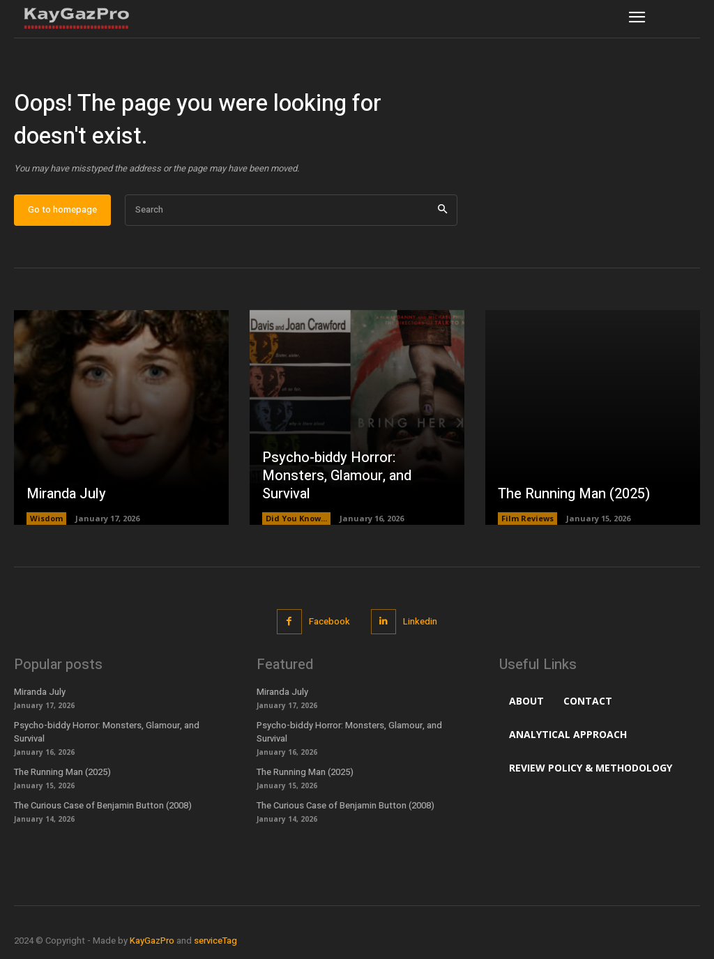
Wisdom (46, 518)
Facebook (329, 621)
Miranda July (66, 494)
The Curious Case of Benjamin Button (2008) (103, 805)
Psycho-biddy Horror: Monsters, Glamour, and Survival (336, 475)
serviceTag (215, 940)
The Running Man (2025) (574, 494)
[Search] (442, 210)
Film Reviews (527, 518)
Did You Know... (296, 518)
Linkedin (420, 621)
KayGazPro (152, 940)
